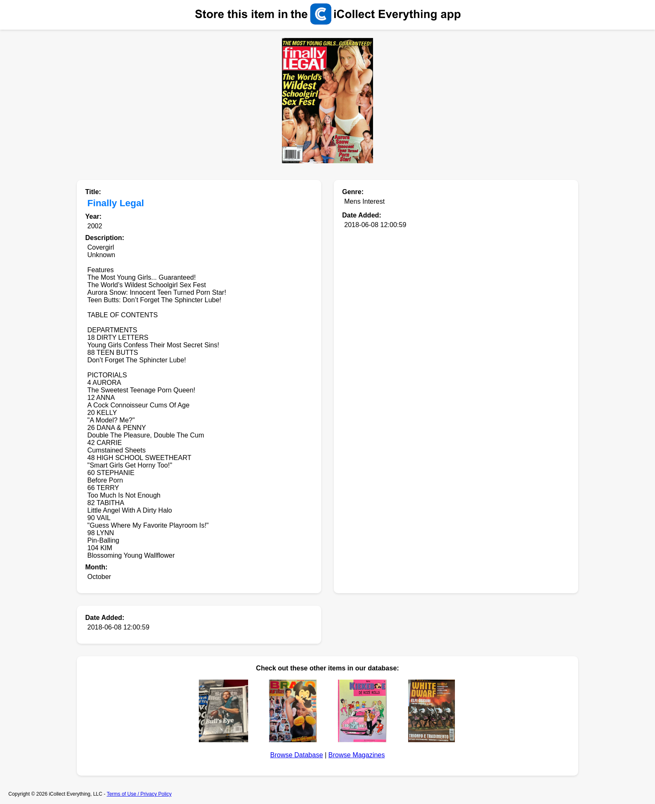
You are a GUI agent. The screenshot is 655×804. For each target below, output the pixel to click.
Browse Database (296, 754)
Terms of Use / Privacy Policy (139, 794)
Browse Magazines (356, 754)
